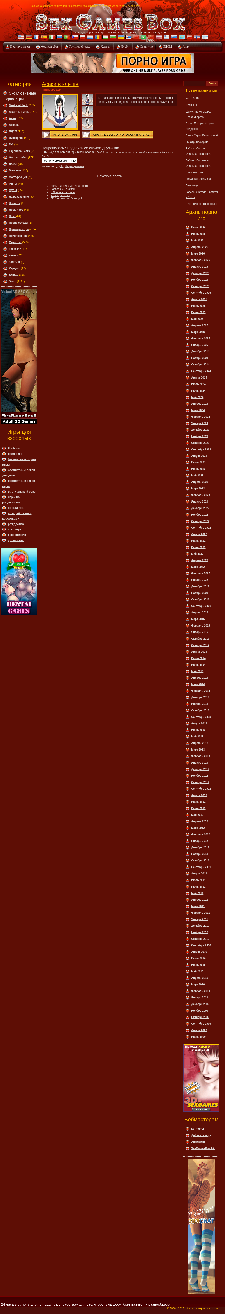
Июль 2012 (198, 801)
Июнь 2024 (198, 390)
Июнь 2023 (198, 469)
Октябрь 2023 (200, 442)
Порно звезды (18, 222)
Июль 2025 (198, 305)
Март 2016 (198, 619)
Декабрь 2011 (200, 847)
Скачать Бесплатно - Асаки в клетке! (121, 134)
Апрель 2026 (199, 247)
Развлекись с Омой (63, 189)
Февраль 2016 (200, 625)
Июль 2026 (198, 227)
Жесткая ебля (50, 46)
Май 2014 (197, 671)
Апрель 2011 (199, 899)
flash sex (14, 448)
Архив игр (198, 1141)
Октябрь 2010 (200, 938)
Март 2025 (198, 332)
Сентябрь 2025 (201, 292)
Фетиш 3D (192, 105)
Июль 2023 (198, 462)
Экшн (12, 281)
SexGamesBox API (203, 1148)
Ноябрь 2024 (199, 358)
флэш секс (16, 540)
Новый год (16, 209)
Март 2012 (198, 827)
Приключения (18, 235)
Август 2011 (199, 873)
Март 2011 (198, 906)
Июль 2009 (198, 1036)
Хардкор (14, 268)
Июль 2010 (198, 958)
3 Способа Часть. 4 (63, 192)
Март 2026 (198, 253)
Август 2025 (199, 299)
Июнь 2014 (198, 664)
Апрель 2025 (199, 325)
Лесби (125, 46)
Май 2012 (197, 814)
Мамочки (15, 170)
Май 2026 (197, 240)
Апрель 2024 (199, 403)
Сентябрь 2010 (201, 945)
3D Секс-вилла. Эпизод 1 (66, 198)
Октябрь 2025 (200, 286)
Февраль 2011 (200, 912)
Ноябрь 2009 (199, 1010)
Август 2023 (199, 456)
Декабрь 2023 (200, 429)
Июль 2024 (198, 384)
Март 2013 (198, 749)
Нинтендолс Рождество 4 (201, 203)
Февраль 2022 (200, 573)
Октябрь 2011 (200, 860)
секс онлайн (17, 534)
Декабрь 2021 (200, 586)
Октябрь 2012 (200, 782)
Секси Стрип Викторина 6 (202, 135)
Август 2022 (199, 534)
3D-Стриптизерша (197, 142)
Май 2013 (197, 736)
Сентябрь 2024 (201, 371)
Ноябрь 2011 (199, 854)
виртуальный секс (22, 491)
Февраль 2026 (200, 260)
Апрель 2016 (199, 612)
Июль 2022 (198, 540)
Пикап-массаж (195, 172)
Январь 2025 (199, 345)
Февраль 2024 (200, 416)
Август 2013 (199, 723)
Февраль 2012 (200, 834)
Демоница (192, 185)
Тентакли (15, 248)
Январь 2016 (199, 632)
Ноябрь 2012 (199, 775)
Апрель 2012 (199, 821)
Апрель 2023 (199, 482)
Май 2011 (197, 893)
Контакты (197, 1128)
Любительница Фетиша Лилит (69, 185)
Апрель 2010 (199, 978)
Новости (14, 203)
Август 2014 (199, 651)
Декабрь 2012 (200, 769)
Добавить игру (201, 1135)
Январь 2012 (199, 841)
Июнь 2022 (198, 547)
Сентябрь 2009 (201, 1023)
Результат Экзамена (198, 178)
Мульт (13, 190)
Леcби (13, 164)
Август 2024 (199, 377)
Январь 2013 (199, 762)
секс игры (15, 529)
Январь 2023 (199, 501)
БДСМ (167, 46)
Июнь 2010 (198, 965)
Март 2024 (198, 410)
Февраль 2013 (200, 756)
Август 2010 (199, 951)
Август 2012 (199, 795)
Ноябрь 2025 (199, 279)
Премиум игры (20, 46)
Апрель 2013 (199, 743)
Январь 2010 (199, 997)
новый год (15, 507)
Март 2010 (198, 984)
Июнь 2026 (198, 234)
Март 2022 (198, 566)
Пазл (12, 216)
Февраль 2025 (200, 338)
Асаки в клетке (60, 84)
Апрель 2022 (199, 560)
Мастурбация (18, 177)
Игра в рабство (60, 195)
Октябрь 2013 (200, 710)
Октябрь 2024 (200, 364)
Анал (185, 46)
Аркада (14, 124)
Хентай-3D (192, 98)
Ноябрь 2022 (199, 514)
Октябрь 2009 (200, 1017)
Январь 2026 (199, 266)
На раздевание (19, 196)
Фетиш (13, 255)
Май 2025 (197, 318)
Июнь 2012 (198, 808)
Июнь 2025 (198, 312)
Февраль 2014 (200, 690)
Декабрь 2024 (200, 351)
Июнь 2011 (198, 886)
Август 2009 (199, 1030)
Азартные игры (19, 111)
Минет (13, 183)
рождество (16, 524)
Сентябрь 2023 (201, 449)
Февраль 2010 (200, 991)
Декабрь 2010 (200, 925)
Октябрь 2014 (200, 645)
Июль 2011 (198, 880)
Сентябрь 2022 (201, 527)
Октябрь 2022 (200, 521)
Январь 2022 (199, 579)
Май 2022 (197, 553)
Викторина (16, 138)
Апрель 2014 (199, 677)
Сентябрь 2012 (201, 788)
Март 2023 (198, 488)
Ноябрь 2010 (199, 932)
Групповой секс (79, 46)
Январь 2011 (199, 919)
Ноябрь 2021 (199, 593)
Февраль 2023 (200, 495)
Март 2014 (198, 684)
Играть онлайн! (65, 134)
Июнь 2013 (198, 730)
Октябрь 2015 (200, 638)
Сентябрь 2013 (201, 717)
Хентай (105, 46)
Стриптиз (146, 46)
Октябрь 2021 (200, 599)
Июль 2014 (198, 658)
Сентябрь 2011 (201, 867)
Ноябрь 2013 (199, 703)
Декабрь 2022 (200, 508)
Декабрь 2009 (200, 1004)
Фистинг (14, 262)
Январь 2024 (199, 423)
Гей (11, 144)
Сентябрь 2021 (201, 606)
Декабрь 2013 (200, 697)
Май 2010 (197, 971)
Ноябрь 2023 (199, 436)
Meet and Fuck (18, 105)
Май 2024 (197, 397)
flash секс (15, 453)
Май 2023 (197, 475)
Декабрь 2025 (200, 273)
